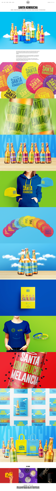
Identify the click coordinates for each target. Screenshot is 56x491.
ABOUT (5, 2)
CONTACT (13, 2)
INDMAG (7, 2)
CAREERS (10, 2)
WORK (2, 2)
